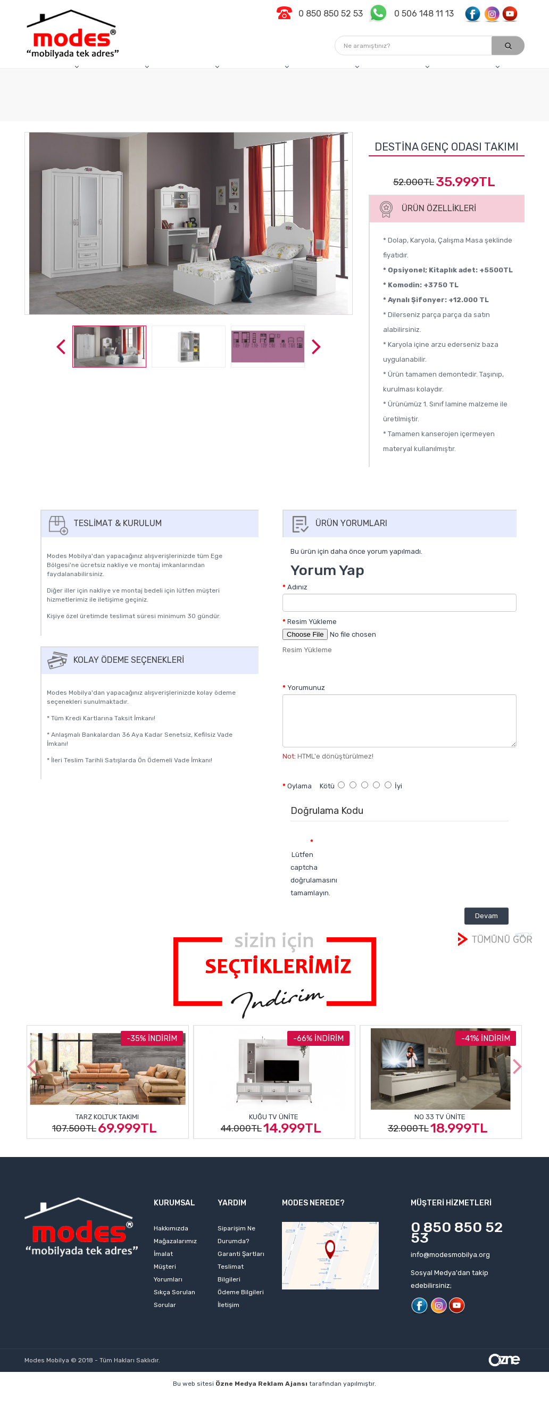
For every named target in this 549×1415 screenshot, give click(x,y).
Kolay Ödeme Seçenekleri (114, 660)
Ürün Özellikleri (424, 208)
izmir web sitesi (509, 1400)
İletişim (228, 1305)
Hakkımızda (171, 1228)
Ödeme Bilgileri (241, 1292)
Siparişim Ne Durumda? (236, 1235)
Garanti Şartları (241, 1254)
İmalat (163, 1254)
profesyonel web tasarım (56, 1400)
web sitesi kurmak (229, 1410)
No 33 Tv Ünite (439, 1117)
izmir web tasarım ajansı (260, 1400)
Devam (486, 916)
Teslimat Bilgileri (231, 1273)
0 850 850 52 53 (457, 1232)
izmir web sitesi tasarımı (310, 1410)
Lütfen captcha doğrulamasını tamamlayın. (305, 874)
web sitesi (192, 1400)
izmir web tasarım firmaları (429, 1400)
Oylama (299, 786)
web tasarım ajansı (343, 1400)
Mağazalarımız (175, 1241)
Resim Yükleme (312, 622)
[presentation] (410, 852)
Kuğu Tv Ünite (273, 1117)
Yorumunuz (306, 688)
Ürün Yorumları (337, 523)
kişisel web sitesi (136, 1400)
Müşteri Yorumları (168, 1273)
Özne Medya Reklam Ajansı (261, 1383)
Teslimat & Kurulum (103, 523)
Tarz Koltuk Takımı (107, 1117)
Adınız (297, 587)
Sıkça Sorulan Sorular (174, 1298)
